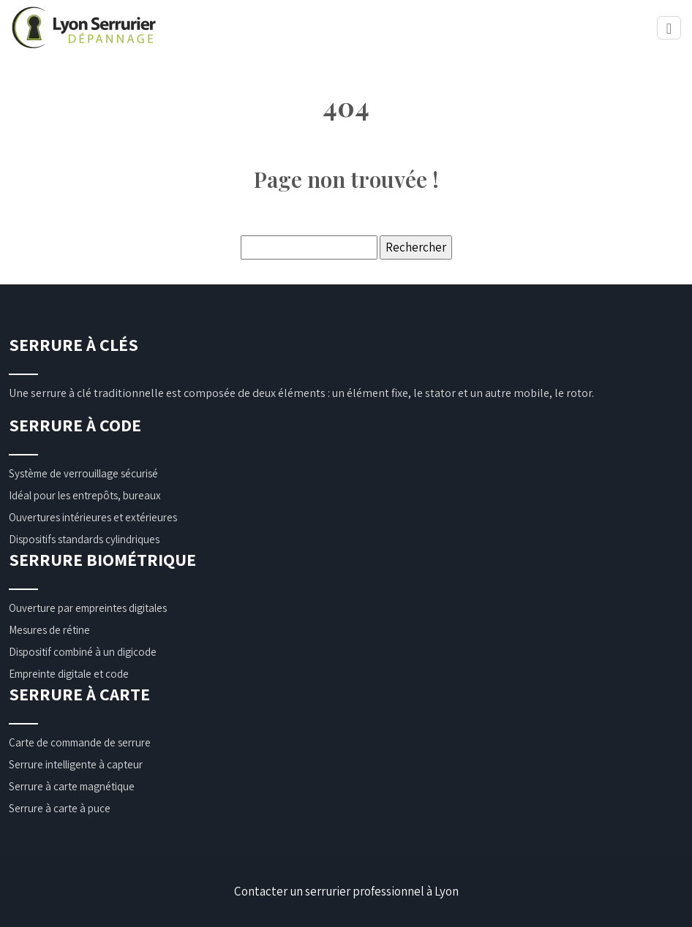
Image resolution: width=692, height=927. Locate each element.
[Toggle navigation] (669, 28)
